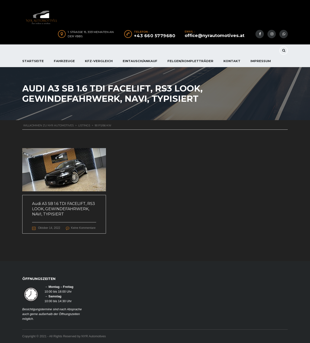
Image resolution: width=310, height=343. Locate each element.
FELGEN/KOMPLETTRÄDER (190, 61)
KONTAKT (231, 61)
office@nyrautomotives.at (214, 35)
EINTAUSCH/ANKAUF (140, 61)
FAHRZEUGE (64, 61)
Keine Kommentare (83, 228)
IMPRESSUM (260, 61)
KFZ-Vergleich (99, 61)
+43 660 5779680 (155, 35)
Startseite (33, 61)
